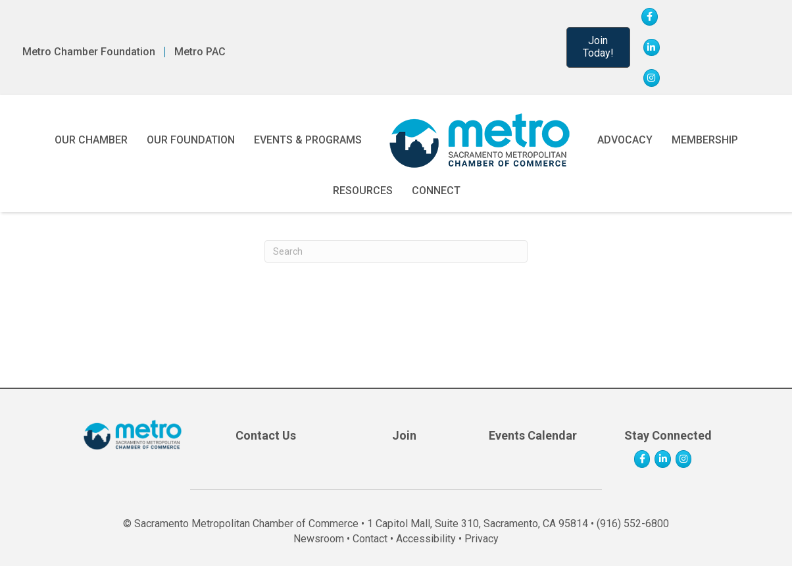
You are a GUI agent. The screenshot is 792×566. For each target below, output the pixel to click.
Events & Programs (308, 140)
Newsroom (318, 538)
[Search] (396, 251)
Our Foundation (191, 140)
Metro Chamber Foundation (88, 52)
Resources (363, 190)
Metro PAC (200, 52)
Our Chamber (91, 140)
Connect (436, 190)
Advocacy (625, 140)
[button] (598, 47)
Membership (705, 140)
